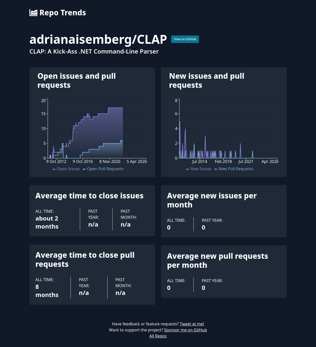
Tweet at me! (192, 324)
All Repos (158, 336)
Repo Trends (57, 12)
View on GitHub (185, 39)
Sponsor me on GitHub (185, 330)
